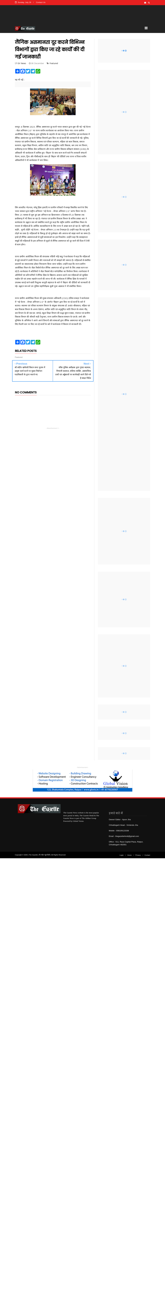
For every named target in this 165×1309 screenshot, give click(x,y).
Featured (54, 63)
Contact (147, 855)
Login (122, 855)
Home (129, 855)
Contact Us (40, 2)
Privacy (138, 855)
